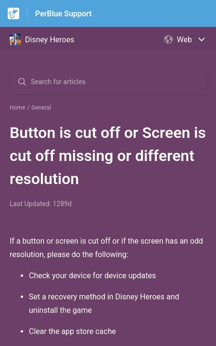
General (41, 107)
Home (17, 107)
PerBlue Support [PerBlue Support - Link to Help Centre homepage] (63, 13)
